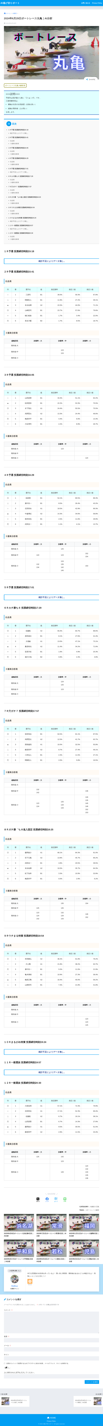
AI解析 (92, 1207)
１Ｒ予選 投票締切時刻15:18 (18, 130)
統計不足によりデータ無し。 (19, 133)
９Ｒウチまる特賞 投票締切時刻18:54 (21, 207)
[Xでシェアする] (38, 1200)
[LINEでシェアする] (65, 1200)
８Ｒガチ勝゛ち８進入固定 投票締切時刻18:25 (24, 197)
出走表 (12, 141)
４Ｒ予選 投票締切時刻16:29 (18, 158)
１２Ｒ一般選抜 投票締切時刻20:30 (20, 233)
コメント (8, 1310)
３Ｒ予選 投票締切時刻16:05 (18, 148)
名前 (6, 1336)
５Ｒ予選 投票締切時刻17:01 (18, 168)
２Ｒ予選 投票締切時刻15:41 (18, 137)
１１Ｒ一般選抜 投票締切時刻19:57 (20, 225)
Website (30, 1284)
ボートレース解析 (93, 1210)
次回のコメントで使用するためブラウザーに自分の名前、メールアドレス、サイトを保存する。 (38, 1363)
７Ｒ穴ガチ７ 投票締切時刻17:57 (19, 186)
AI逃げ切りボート (10, 3)
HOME (51, 1418)
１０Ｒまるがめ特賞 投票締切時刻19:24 (22, 218)
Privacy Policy (97, 3)
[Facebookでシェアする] (47, 1200)
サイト (6, 1355)
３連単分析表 (14, 143)
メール (7, 1345)
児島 (97, 1207)
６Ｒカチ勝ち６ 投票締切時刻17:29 (20, 176)
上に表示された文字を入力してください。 (20, 1372)
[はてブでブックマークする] (56, 1200)
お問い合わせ (85, 3)
